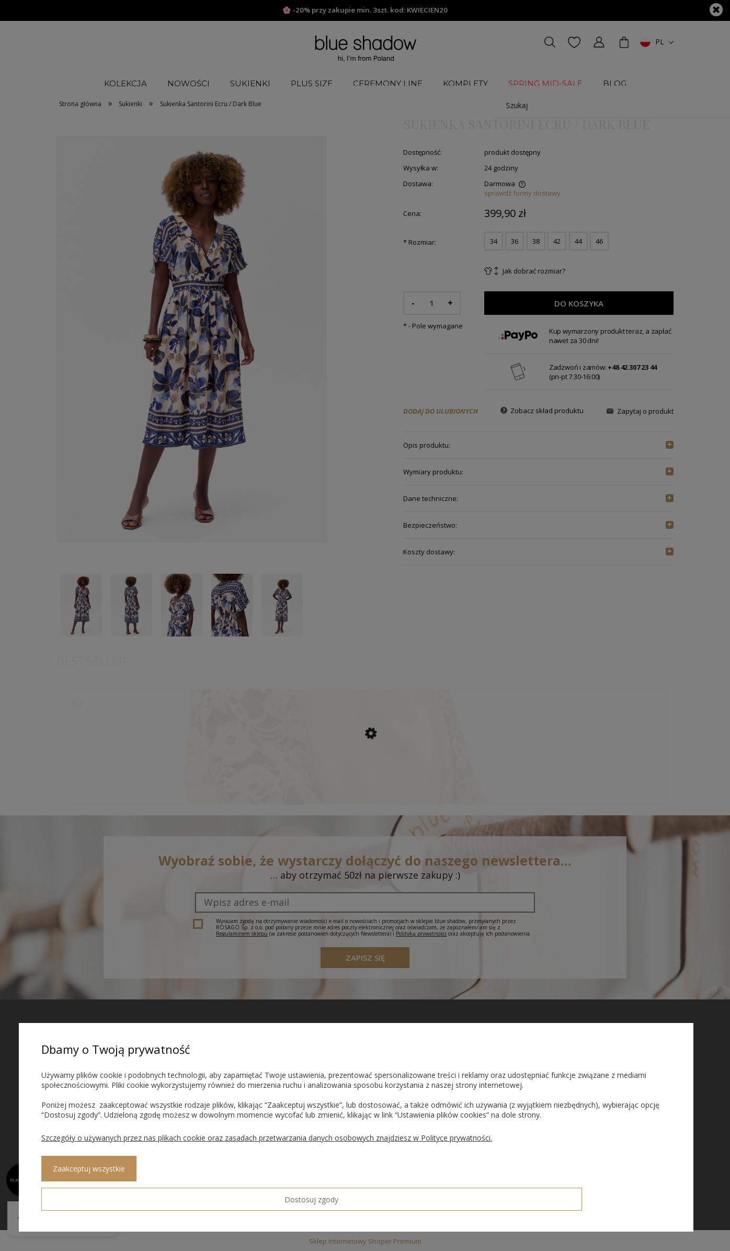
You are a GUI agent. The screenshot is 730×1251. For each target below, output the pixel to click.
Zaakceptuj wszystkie (173, 1195)
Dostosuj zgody (79, 1195)
